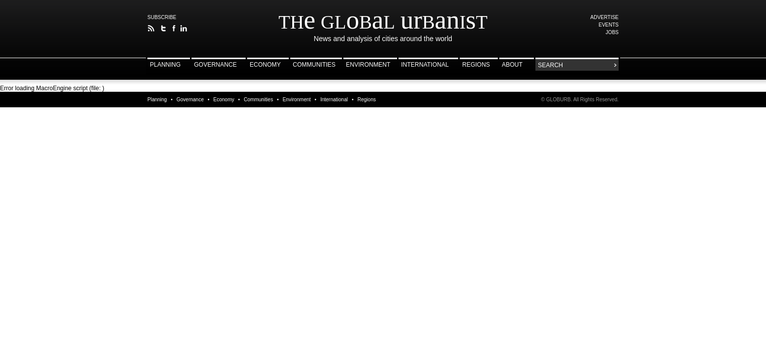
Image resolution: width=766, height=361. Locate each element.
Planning (165, 65)
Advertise (605, 17)
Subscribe (161, 17)
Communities (314, 65)
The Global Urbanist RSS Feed (151, 28)
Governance (215, 65)
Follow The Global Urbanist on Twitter (163, 28)
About (512, 65)
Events (609, 25)
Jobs (612, 32)
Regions (476, 65)
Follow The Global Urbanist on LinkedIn (183, 28)
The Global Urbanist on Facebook (173, 28)
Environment (368, 65)
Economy (265, 65)
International (425, 65)
